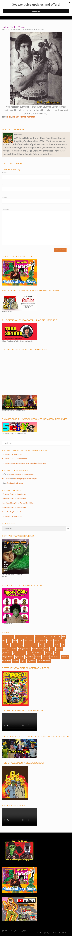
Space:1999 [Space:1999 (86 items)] (19, 657)
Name (4, 172)
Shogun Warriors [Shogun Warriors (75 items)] (7, 657)
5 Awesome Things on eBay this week (21, 474)
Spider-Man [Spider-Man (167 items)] (29, 657)
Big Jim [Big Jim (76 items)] (49, 641)
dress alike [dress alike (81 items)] (6, 645)
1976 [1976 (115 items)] (4, 641)
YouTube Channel (64, 933)
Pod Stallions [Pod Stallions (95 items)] (39, 653)
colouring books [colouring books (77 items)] (59, 641)
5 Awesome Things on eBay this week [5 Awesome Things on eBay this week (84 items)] (47, 637)
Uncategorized (28, 30)
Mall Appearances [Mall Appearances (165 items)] (24, 649)
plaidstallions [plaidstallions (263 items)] (6, 653)
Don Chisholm (6, 478)
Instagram (48, 933)
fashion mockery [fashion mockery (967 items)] (17, 645)
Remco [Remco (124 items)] (57, 653)
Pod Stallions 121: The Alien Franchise (14, 459)
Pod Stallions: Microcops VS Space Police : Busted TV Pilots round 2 (24, 463)
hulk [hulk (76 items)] (63, 645)
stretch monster (27, 117)
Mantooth (17, 30)
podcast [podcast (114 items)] (30, 653)
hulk (9, 117)
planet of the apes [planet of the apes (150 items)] (19, 653)
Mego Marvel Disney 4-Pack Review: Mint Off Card (18, 503)
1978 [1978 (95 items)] (15, 641)
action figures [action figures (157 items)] (28, 641)
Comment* (5, 209)
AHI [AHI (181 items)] (37, 641)
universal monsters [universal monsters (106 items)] (44, 661)
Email (4, 185)
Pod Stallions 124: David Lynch (12, 454)
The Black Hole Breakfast (15, 483)
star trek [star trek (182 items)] (38, 657)
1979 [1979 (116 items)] (20, 641)
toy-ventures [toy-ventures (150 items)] (6, 661)
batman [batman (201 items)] (42, 641)
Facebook (40, 933)
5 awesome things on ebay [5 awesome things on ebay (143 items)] (24, 637)
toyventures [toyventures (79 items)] (32, 661)
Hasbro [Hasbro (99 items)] (57, 645)
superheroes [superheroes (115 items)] (55, 657)
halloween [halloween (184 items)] (49, 645)
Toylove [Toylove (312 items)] (23, 661)
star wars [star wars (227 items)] (46, 657)
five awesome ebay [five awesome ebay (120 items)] (31, 645)
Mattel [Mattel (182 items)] (46, 649)
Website (4, 197)
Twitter (55, 933)
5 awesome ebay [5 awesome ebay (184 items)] (8, 637)
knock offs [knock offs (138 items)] (12, 649)
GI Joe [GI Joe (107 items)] (42, 645)
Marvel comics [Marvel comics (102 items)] (37, 649)
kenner (15, 117)
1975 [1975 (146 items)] (63, 637)
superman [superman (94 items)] (65, 657)
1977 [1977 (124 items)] (9, 641)
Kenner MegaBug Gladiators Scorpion (25, 478)
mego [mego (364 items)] (52, 649)
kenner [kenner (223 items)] (4, 649)
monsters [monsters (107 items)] (59, 649)
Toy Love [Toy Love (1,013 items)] (16, 661)
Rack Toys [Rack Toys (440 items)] (49, 653)
